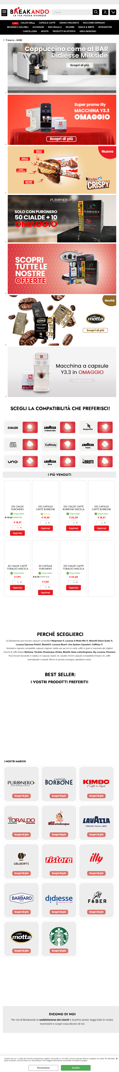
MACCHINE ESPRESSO (95, 23)
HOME (16, 23)
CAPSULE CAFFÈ (49, 23)
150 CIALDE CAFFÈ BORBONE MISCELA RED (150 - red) (73, 513)
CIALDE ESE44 (30, 23)
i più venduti (59, 478)
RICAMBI (70, 29)
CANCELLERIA (30, 34)
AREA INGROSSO (87, 34)
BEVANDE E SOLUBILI (18, 29)
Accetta (76, 1068)
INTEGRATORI (105, 29)
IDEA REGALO (55, 29)
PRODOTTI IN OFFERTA (64, 34)
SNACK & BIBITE (86, 29)
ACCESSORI (38, 29)
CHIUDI (117, 1058)
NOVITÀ (45, 34)
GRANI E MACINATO (71, 23)
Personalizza (43, 1068)
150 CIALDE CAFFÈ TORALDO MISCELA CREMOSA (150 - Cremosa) (73, 574)
